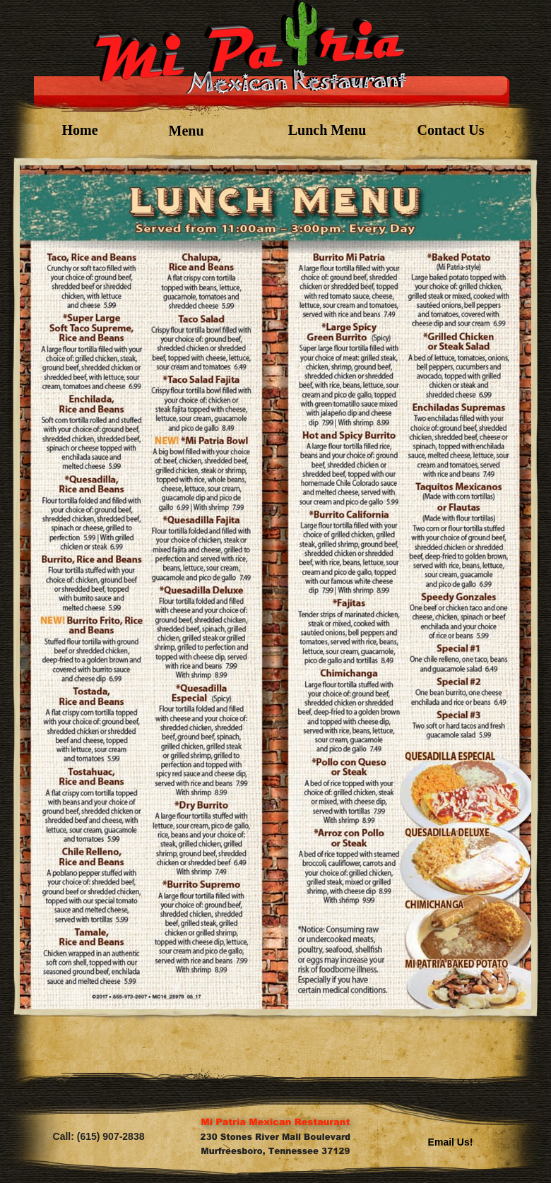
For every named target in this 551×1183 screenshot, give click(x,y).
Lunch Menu (327, 130)
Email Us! (450, 1142)
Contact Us (451, 130)
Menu (186, 130)
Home (79, 130)
